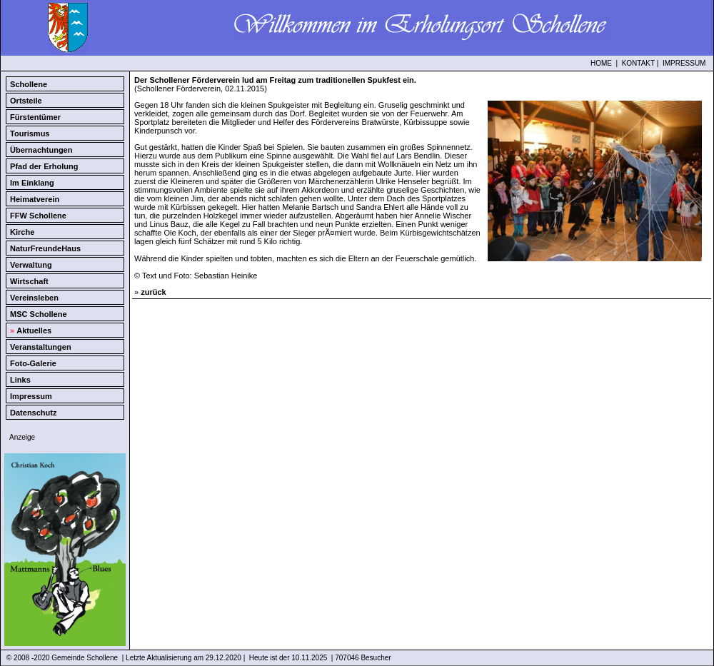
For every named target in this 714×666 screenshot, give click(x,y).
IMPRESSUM (684, 63)
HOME (601, 63)
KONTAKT (638, 63)
